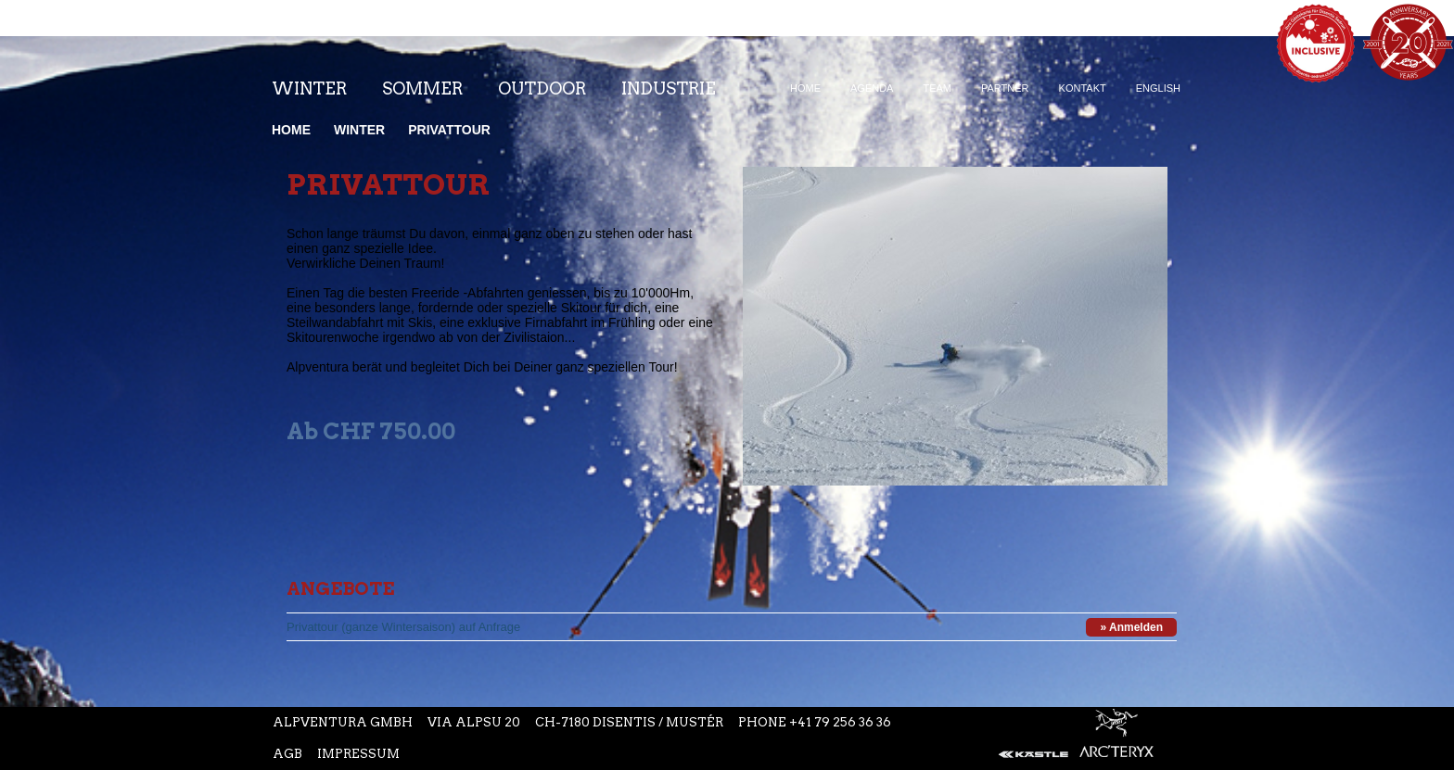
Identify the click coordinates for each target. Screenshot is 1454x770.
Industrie (668, 88)
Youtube (686, 45)
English (1158, 88)
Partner (1005, 88)
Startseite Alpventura (136, 36)
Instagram (645, 45)
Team (937, 88)
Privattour (449, 129)
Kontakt (1082, 88)
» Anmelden (1131, 627)
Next (1151, 470)
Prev (1151, 437)
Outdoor (542, 88)
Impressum (358, 754)
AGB (287, 754)
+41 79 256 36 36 (840, 722)
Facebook (608, 45)
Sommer (422, 88)
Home (805, 88)
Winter (309, 88)
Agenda (871, 88)
